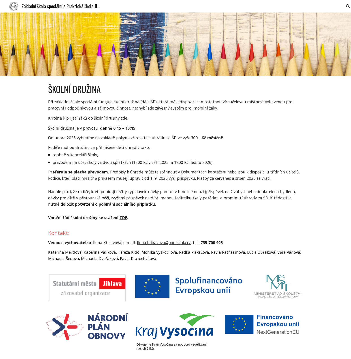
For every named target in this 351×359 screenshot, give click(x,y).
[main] (175, 172)
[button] (345, 6)
